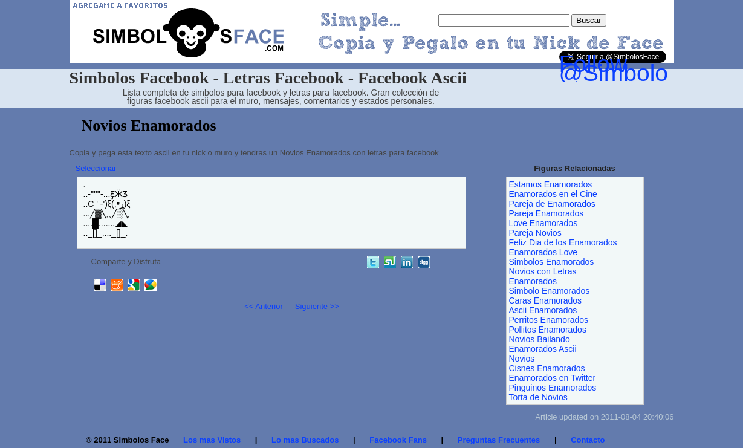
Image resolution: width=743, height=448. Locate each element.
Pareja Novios (535, 233)
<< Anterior (263, 306)
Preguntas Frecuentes (499, 439)
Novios (522, 358)
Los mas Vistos (212, 439)
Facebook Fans (398, 439)
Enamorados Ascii (543, 349)
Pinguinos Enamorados (553, 387)
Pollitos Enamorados (547, 329)
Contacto (588, 439)
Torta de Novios (538, 397)
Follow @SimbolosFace (646, 68)
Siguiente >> (317, 306)
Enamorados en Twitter (552, 378)
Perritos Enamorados (549, 320)
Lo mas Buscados (305, 439)
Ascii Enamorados (543, 310)
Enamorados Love (543, 252)
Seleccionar (96, 168)
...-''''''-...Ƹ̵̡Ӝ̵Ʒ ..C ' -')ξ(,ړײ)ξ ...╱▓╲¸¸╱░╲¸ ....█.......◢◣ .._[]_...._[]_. (107, 209)
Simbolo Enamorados (549, 291)
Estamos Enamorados (550, 184)
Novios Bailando (539, 339)
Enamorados (533, 281)
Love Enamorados (543, 223)
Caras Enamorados (545, 300)
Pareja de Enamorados (552, 204)
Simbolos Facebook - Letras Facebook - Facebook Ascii (268, 77)
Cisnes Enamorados (547, 368)
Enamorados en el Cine (553, 194)
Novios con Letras (543, 271)
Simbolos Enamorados (551, 262)
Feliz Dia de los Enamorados (563, 242)
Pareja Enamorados (546, 213)
